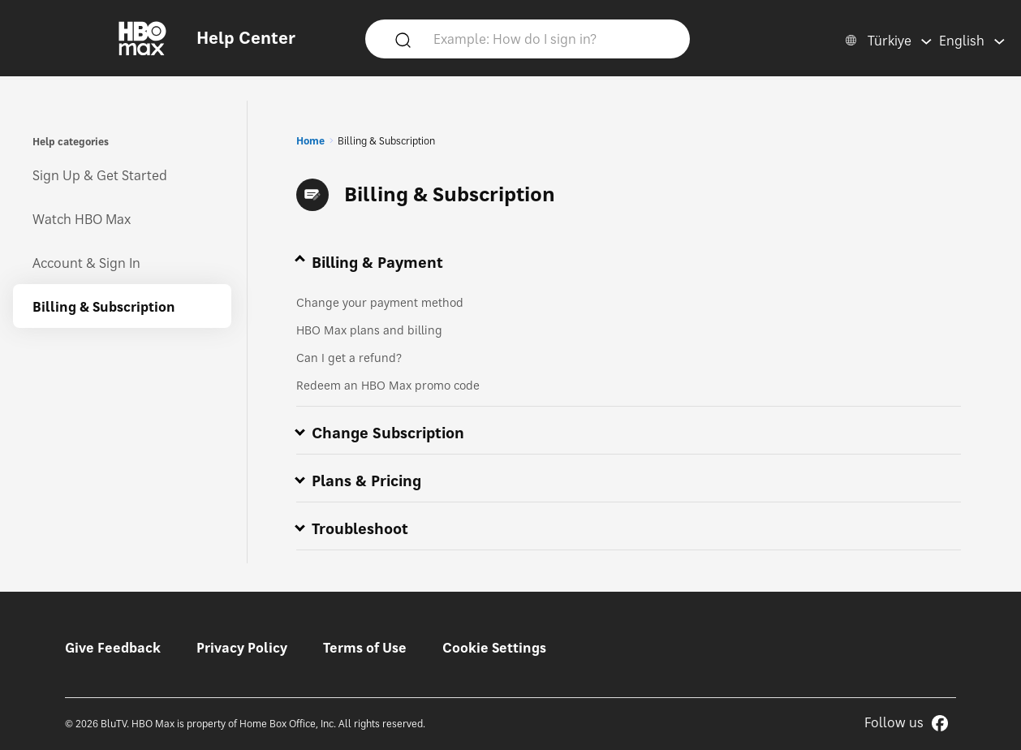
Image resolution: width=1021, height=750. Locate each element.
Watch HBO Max (81, 219)
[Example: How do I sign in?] (551, 38)
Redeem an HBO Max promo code (388, 385)
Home (310, 141)
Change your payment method (379, 302)
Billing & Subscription (103, 307)
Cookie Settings (494, 648)
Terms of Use (365, 648)
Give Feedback (113, 648)
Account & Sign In (86, 263)
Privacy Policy (241, 648)
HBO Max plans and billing (369, 330)
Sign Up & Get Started (99, 175)
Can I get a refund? (349, 357)
